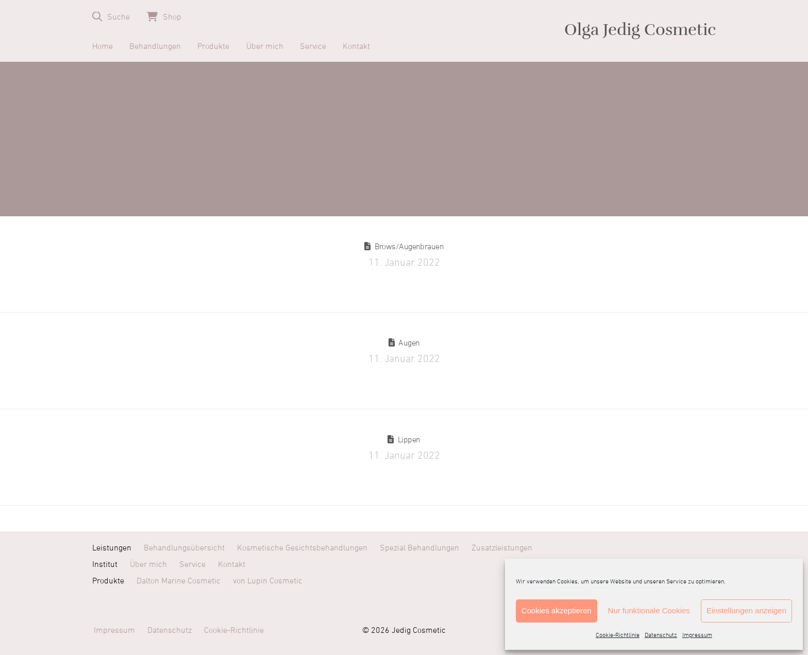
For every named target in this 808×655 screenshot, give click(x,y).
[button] (111, 17)
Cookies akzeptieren (556, 610)
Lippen (409, 440)
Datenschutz (661, 635)
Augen (408, 343)
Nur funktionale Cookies (649, 610)
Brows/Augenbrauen (409, 247)
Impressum (697, 635)
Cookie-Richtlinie (617, 635)
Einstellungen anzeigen (746, 610)
